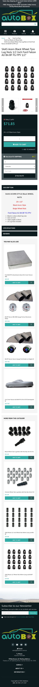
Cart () (24, 32)
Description (8, 187)
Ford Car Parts (17, 38)
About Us (19, 668)
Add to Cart (19, 144)
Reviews (6, 234)
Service (19, 665)
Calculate (19, 176)
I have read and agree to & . (18, 617)
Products (14, 32)
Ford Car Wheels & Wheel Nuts (13, 40)
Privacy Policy (31, 617)
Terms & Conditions (21, 617)
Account (33, 32)
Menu (5, 32)
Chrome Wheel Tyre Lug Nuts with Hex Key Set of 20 (19, 492)
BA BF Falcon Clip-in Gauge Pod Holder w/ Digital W (19, 359)
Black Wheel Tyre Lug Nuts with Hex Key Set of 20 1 (19, 451)
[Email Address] (15, 613)
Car (9, 38)
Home (3, 38)
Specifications (9, 228)
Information (19, 672)
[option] (12, 105)
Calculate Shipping (13, 157)
